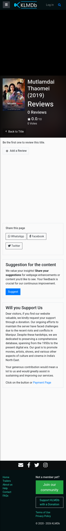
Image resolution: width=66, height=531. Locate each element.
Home (6, 477)
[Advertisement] (33, 43)
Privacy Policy (43, 516)
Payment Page (42, 382)
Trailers (7, 480)
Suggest (13, 291)
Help (5, 488)
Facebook (36, 236)
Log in (50, 5)
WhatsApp (16, 236)
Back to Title (14, 131)
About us (7, 484)
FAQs (5, 495)
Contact (7, 492)
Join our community (49, 487)
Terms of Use (43, 512)
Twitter (14, 245)
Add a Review (16, 151)
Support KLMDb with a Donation (49, 502)
